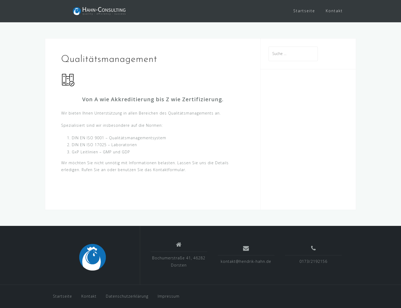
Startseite (304, 10)
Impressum (168, 296)
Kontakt (334, 10)
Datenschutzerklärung (127, 296)
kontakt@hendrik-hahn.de (246, 261)
